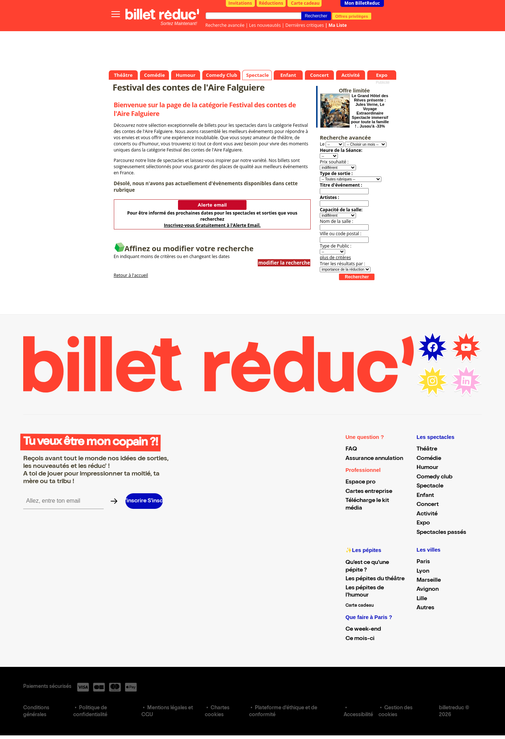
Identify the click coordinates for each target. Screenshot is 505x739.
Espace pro (360, 482)
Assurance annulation (374, 459)
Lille (422, 599)
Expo (423, 523)
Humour (427, 468)
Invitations (240, 3)
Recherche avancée (225, 25)
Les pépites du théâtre (375, 579)
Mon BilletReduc (362, 3)
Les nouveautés (265, 25)
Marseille (429, 581)
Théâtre (427, 449)
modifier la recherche (284, 263)
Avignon (428, 590)
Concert (428, 505)
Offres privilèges (351, 16)
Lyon (423, 571)
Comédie (429, 459)
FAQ (351, 449)
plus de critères (335, 257)
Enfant (425, 496)
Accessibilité (358, 715)
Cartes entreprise (368, 492)
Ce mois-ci (359, 639)
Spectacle (430, 486)
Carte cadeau (305, 3)
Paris (423, 562)
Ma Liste (337, 25)
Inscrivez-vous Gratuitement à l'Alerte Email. (212, 225)
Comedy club (434, 477)
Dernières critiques (304, 25)
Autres (425, 608)
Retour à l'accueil (131, 275)
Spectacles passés (441, 533)
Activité (427, 514)
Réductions (271, 3)
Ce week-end (363, 629)
